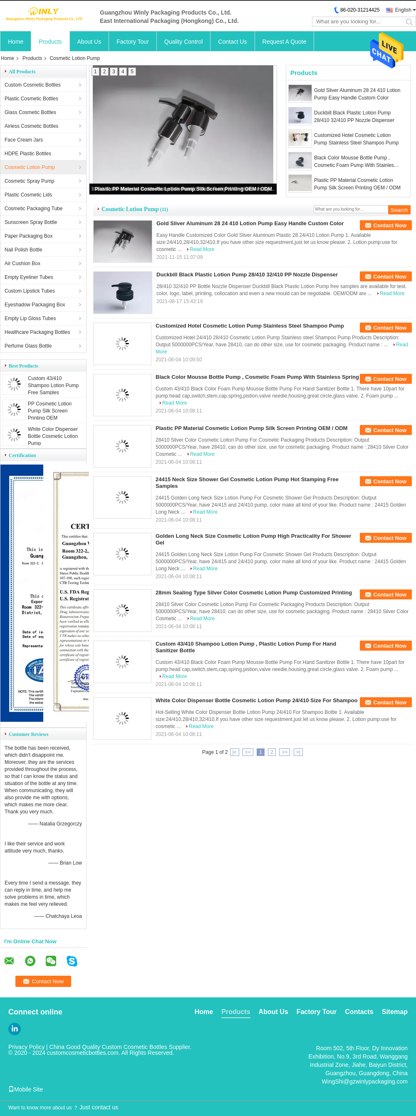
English (403, 10)
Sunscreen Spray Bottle (31, 222)
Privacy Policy (26, 1047)
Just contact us (98, 1107)
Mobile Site (25, 1089)
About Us (89, 41)
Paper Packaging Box (28, 236)
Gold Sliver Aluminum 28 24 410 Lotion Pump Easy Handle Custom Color (357, 94)
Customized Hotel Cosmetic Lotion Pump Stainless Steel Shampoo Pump (356, 139)
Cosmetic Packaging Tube (33, 208)
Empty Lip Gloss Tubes (30, 318)
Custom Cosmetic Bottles (33, 85)
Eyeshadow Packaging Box (35, 305)
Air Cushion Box (22, 263)
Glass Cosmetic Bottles (30, 112)
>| (298, 752)
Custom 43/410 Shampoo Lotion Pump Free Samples (53, 385)
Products (50, 41)
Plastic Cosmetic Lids (28, 195)
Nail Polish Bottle (23, 250)
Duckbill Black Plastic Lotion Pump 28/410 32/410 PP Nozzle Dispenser (354, 116)
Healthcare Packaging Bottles (37, 332)
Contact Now (390, 225)
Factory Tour (132, 41)
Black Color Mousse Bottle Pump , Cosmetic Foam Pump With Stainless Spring (355, 162)
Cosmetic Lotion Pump (30, 167)
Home (15, 41)
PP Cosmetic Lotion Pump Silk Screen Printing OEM (50, 411)
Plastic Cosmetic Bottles (31, 99)
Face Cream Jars (24, 140)
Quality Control (183, 41)
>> (284, 752)
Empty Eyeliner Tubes (29, 277)
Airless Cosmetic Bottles (31, 126)
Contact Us (232, 41)
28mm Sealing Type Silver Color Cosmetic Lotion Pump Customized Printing (254, 592)
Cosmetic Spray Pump (29, 181)
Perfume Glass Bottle (28, 346)
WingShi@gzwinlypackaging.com (365, 1081)
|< (235, 752)
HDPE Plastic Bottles (28, 154)
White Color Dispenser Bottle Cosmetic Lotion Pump (53, 436)
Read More (202, 249)
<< (248, 752)
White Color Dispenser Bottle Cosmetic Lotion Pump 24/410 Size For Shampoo (256, 700)
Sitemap (395, 1011)
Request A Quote (284, 41)
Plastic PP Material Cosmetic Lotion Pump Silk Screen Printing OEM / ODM (183, 189)
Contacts (359, 1011)
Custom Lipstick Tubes (30, 291)
